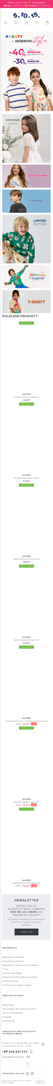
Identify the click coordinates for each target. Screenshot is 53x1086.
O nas (5, 969)
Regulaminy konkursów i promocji (20, 965)
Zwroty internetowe (12, 1013)
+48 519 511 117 (14, 1051)
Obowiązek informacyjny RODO (19, 1009)
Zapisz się (26, 932)
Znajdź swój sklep (11, 973)
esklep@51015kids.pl (13, 1057)
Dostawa (6, 1017)
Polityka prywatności (13, 961)
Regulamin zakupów (13, 957)
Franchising (8, 1021)
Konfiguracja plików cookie (16, 985)
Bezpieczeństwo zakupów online (19, 977)
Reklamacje (8, 1005)
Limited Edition (10, 981)
